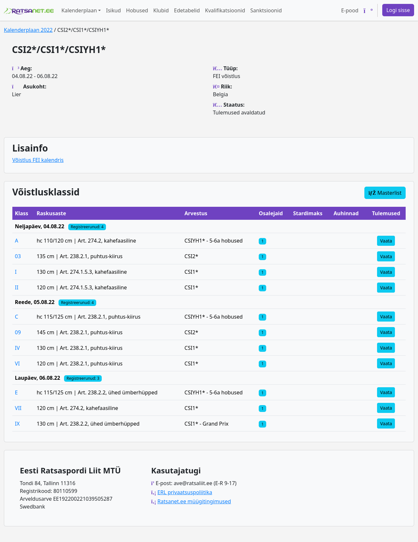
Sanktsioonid (266, 10)
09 (18, 332)
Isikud (113, 10)
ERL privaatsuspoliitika (184, 492)
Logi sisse (398, 10)
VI (17, 363)
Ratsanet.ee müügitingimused (194, 501)
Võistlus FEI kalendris (38, 160)
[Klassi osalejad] (262, 240)
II (17, 287)
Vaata (386, 241)
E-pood (349, 10)
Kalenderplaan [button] (79, 10)
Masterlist (385, 192)
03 (18, 256)
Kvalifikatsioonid (225, 10)
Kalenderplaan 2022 (28, 29)
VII (18, 408)
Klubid (161, 10)
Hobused (137, 10)
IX (17, 423)
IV (17, 347)
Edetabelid (187, 10)
